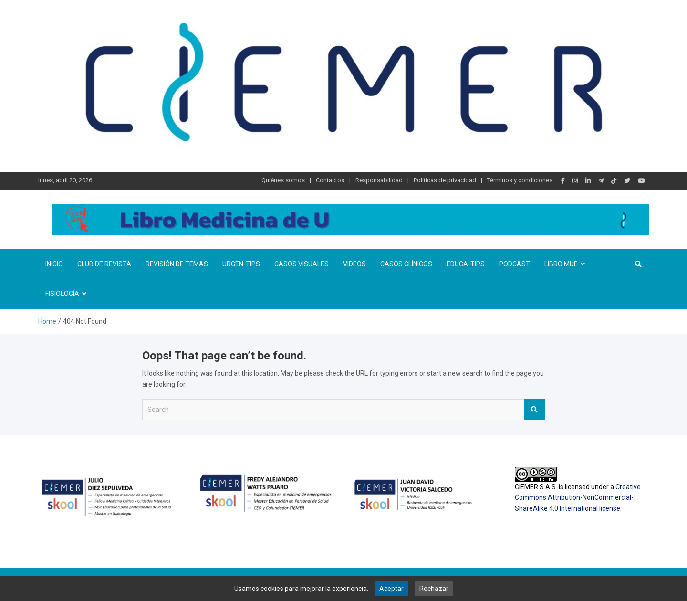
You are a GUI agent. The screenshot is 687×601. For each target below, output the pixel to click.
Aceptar (391, 588)
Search (534, 409)
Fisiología (62, 293)
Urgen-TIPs (241, 264)
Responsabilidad (379, 180)
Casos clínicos (406, 264)
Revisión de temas (177, 264)
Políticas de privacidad (445, 180)
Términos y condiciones (519, 180)
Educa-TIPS (466, 264)
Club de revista (104, 264)
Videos (354, 264)
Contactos (330, 180)
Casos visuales (301, 264)
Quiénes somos (283, 180)
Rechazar (433, 588)
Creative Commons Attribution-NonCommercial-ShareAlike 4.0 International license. (578, 497)
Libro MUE (561, 264)
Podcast (514, 264)
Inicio (54, 264)
